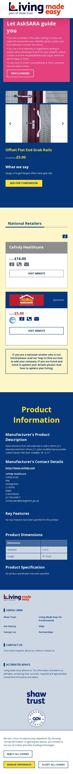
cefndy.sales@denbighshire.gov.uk (22, 500)
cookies (15, 738)
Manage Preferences (19, 764)
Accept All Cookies (53, 764)
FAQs (41, 626)
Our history (10, 626)
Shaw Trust (10, 617)
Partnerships (46, 632)
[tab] (25, 221)
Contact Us (49, 650)
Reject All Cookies (18, 754)
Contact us (10, 632)
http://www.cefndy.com (20, 468)
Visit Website (36, 273)
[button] (10, 123)
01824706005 (12, 494)
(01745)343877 (13, 497)
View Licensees (20, 73)
